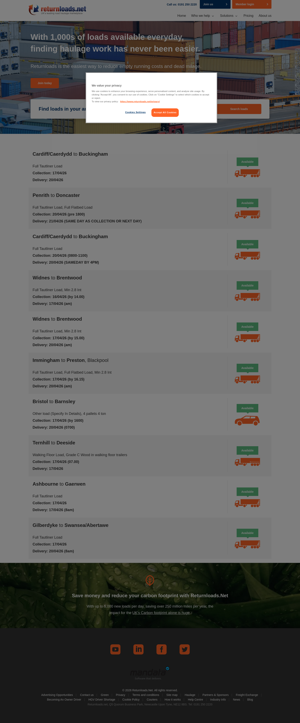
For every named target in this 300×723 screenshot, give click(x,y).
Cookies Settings (135, 112)
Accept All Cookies (165, 112)
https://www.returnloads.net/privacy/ (140, 101)
